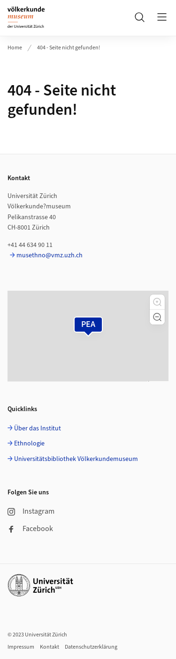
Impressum (21, 647)
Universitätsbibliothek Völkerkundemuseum (76, 459)
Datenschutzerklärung (91, 647)
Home (15, 48)
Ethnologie (29, 443)
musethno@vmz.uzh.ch (49, 255)
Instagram (31, 511)
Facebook (30, 529)
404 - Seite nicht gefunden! (68, 48)
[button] (157, 302)
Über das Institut (37, 428)
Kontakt (49, 647)
